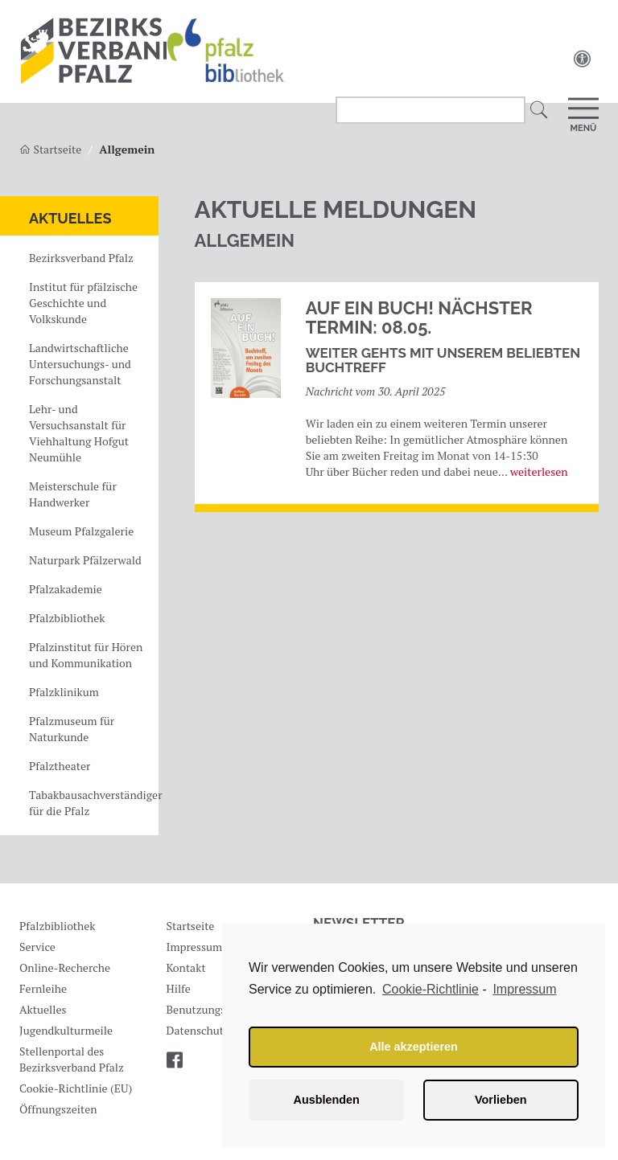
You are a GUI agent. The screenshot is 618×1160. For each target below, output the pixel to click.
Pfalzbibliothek (67, 617)
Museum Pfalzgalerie (81, 531)
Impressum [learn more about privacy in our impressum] (524, 989)
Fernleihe (43, 988)
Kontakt (186, 967)
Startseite (191, 925)
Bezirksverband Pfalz (81, 257)
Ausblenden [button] (327, 1099)
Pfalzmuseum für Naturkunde (71, 728)
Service (37, 946)
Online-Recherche (64, 967)
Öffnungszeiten (58, 1109)
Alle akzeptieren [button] (413, 1046)
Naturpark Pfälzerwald (85, 560)
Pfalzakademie (65, 588)
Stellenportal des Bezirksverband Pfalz (71, 1059)
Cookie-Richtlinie (430, 989)
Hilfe (179, 988)
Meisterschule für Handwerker (73, 494)
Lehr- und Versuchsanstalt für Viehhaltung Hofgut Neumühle (79, 433)
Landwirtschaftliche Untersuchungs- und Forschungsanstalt (80, 363)
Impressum (195, 946)
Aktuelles (70, 218)
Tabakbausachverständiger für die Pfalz (92, 802)
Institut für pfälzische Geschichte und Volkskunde (83, 302)
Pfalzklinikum (64, 691)
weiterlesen (539, 471)
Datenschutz (198, 1030)
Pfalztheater (59, 765)
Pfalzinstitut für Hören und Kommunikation (85, 654)
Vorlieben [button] (501, 1099)
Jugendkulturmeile (66, 1030)
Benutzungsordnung (218, 1009)
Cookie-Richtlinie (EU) (75, 1088)
